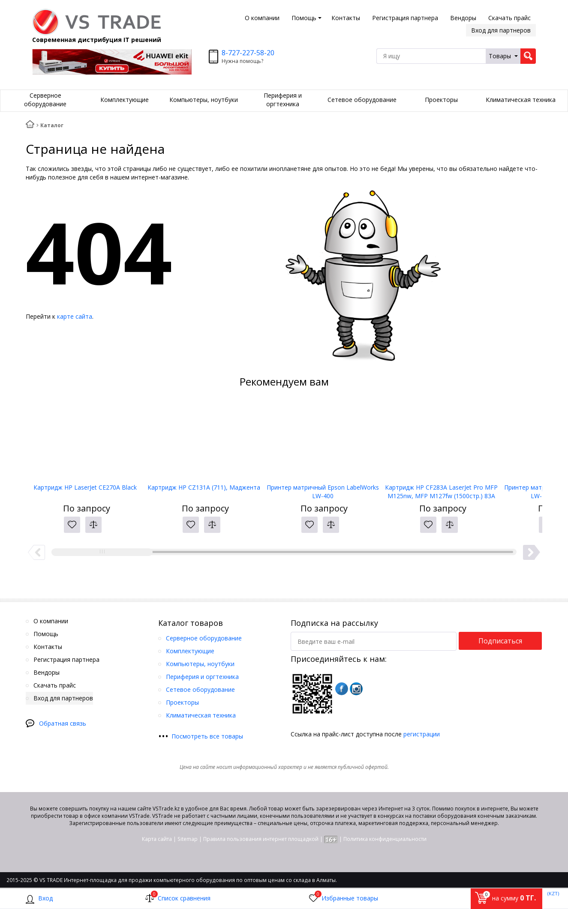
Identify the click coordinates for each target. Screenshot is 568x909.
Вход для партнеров (501, 30)
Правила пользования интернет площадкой (261, 839)
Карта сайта (157, 839)
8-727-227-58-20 (248, 52)
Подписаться (500, 641)
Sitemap (187, 839)
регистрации (421, 734)
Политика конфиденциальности (385, 839)
